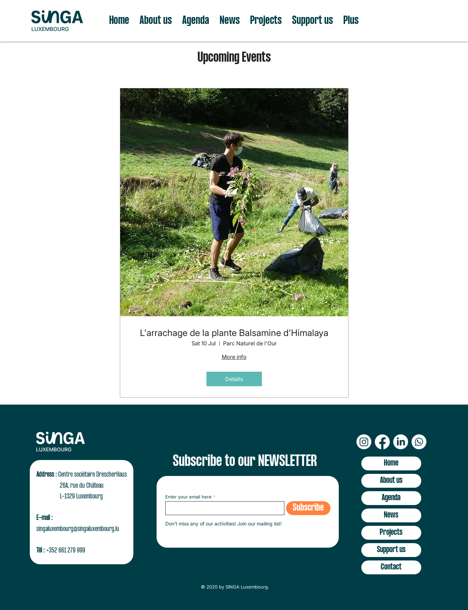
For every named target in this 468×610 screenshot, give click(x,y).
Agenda (391, 498)
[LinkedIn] (400, 441)
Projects (391, 532)
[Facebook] (382, 441)
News (391, 515)
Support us (391, 550)
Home (391, 463)
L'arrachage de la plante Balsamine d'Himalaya (234, 332)
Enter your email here (188, 497)
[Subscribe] (308, 508)
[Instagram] (363, 441)
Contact (391, 567)
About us (391, 480)
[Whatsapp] (419, 441)
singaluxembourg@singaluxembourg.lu (77, 529)
